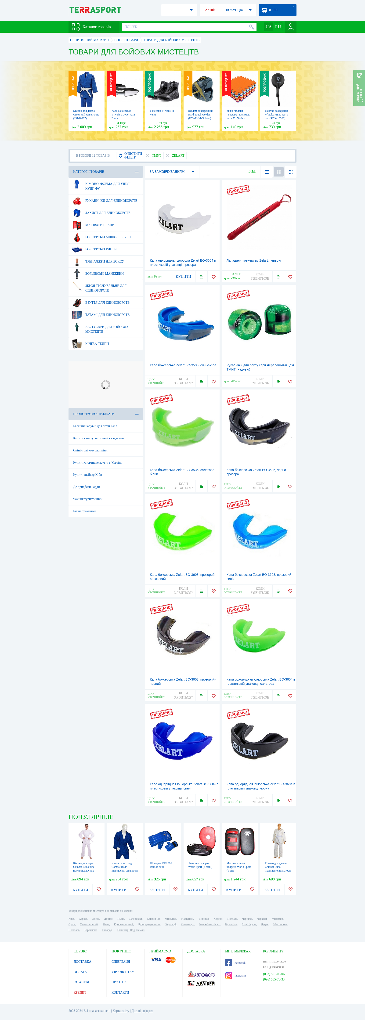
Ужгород (107, 930)
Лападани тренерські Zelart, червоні (254, 260)
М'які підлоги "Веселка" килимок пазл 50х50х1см (238, 114)
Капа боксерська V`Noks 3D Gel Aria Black (123, 114)
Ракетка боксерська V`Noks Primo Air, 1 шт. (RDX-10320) (276, 114)
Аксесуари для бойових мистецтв (100, 327)
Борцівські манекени (98, 273)
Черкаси (262, 918)
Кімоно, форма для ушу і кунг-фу (101, 184)
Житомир (277, 918)
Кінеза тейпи (90, 344)
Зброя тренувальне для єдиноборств (99, 286)
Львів (121, 918)
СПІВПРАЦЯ (121, 961)
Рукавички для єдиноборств (104, 200)
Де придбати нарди (86, 487)
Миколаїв (170, 918)
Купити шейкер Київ (87, 474)
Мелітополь (280, 924)
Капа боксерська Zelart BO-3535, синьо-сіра (183, 365)
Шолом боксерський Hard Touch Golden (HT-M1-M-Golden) (200, 114)
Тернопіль (231, 924)
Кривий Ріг (153, 918)
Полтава (232, 918)
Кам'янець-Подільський (131, 930)
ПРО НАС (119, 982)
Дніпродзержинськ (149, 924)
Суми (72, 924)
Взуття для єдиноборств (101, 302)
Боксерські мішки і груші (101, 237)
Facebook (235, 962)
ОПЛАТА (80, 972)
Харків (83, 918)
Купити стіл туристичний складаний (98, 438)
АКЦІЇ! (210, 10)
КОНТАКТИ (120, 992)
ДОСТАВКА (82, 961)
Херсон (218, 918)
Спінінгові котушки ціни (90, 450)
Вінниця (204, 918)
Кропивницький (123, 924)
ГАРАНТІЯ (81, 982)
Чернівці (171, 924)
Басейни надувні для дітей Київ (95, 426)
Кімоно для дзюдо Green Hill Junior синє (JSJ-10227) (86, 114)
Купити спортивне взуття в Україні (97, 462)
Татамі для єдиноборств (101, 315)
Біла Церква (249, 924)
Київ (71, 918)
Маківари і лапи (93, 225)
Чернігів (247, 918)
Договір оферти (142, 1011)
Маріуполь (187, 918)
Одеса (95, 918)
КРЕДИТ (80, 992)
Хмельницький (89, 924)
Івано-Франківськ (209, 924)
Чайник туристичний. (88, 499)
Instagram (235, 975)
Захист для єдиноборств (101, 213)
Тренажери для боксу (98, 261)
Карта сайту (120, 1011)
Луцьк (264, 924)
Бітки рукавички (84, 511)
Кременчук (187, 924)
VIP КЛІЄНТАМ (123, 972)
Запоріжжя (135, 918)
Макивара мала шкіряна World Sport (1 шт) (239, 866)
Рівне (106, 924)
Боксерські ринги (94, 249)
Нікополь (74, 930)
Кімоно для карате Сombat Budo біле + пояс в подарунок (85, 866)
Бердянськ (90, 930)
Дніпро (108, 918)
